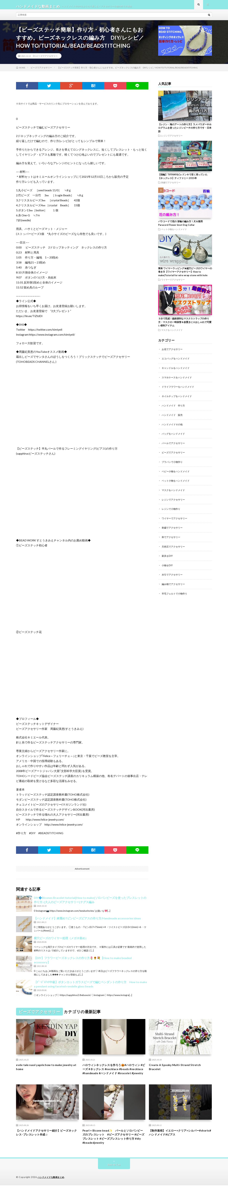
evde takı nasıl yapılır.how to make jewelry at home (42, 1071)
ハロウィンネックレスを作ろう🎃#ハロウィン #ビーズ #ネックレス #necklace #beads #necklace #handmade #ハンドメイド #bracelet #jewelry (113, 1076)
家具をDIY (167, 556)
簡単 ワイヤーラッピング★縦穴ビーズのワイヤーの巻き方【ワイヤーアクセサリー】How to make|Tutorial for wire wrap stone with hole (185, 275)
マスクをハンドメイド (172, 333)
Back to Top (114, 1177)
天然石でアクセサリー (174, 547)
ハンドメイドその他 (173, 426)
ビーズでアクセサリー (47, 59)
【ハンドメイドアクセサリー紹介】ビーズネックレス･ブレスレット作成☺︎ (47, 1143)
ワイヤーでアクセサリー (173, 283)
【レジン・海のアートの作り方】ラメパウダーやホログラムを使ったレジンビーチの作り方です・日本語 (184, 131)
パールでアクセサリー (174, 445)
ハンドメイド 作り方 (174, 408)
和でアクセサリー (172, 538)
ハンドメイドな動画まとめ (52, 1190)
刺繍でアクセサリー (170, 186)
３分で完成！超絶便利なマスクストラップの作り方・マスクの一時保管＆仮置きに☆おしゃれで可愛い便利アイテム (184, 325)
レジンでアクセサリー (172, 139)
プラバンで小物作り (173, 463)
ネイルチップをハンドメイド (178, 398)
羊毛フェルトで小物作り (175, 593)
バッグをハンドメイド (174, 435)
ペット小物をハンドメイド (174, 232)
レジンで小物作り (172, 510)
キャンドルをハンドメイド (177, 370)
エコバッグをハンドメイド (177, 361)
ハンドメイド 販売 (173, 417)
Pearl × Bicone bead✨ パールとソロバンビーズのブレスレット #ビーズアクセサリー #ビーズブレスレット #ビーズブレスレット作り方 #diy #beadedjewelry (113, 1148)
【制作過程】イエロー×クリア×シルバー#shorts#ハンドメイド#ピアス (179, 1143)
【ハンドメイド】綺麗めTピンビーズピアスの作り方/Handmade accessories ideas (87, 921)
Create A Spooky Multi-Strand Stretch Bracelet (178, 1071)
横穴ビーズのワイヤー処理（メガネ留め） (61, 941)
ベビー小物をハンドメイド (177, 473)
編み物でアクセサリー (174, 584)
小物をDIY (167, 565)
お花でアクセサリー (173, 352)
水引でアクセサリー (173, 575)
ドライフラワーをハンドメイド (179, 389)
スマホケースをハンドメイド (178, 380)
